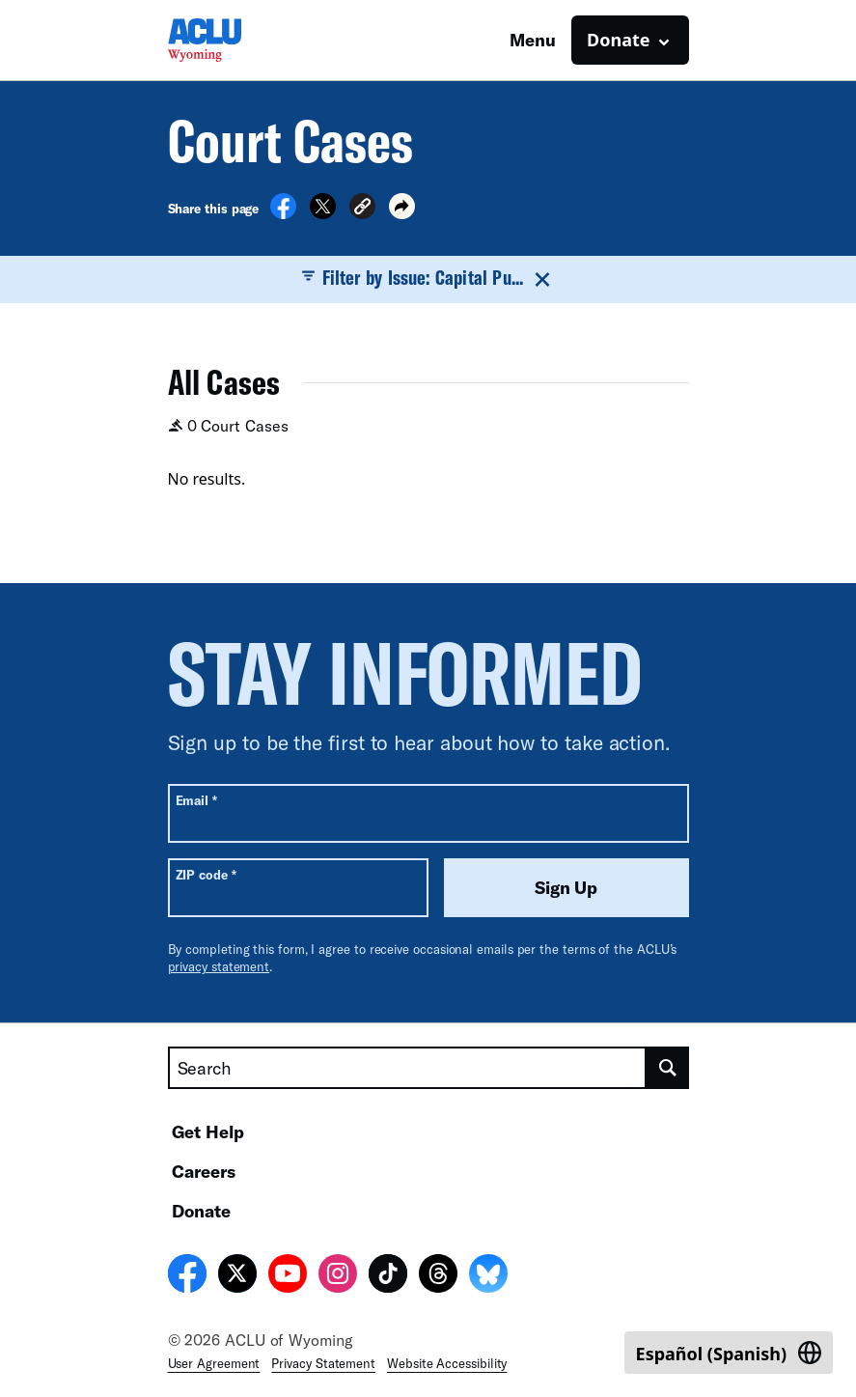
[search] (668, 1068)
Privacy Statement (323, 1363)
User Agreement (214, 1363)
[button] (362, 209)
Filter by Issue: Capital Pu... (428, 278)
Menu (533, 39)
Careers (203, 1171)
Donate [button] (618, 39)
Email (196, 800)
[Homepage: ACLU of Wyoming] (235, 40)
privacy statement (219, 966)
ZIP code (206, 874)
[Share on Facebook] (283, 213)
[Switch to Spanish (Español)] (728, 1352)
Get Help (208, 1131)
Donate (201, 1210)
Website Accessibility (447, 1363)
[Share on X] (323, 213)
